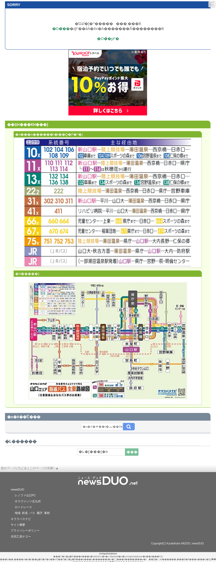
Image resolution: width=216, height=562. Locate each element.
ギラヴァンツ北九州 (28, 501)
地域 (17, 512)
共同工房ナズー (21, 536)
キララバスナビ (21, 518)
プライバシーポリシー (25, 530)
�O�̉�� (61, 29)
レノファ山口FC (25, 495)
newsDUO (17, 489)
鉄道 (25, 512)
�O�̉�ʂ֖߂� (108, 39)
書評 (39, 512)
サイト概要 (18, 524)
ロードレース (23, 507)
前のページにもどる (14, 468)
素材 (47, 512)
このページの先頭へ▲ (44, 468)
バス (32, 512)
